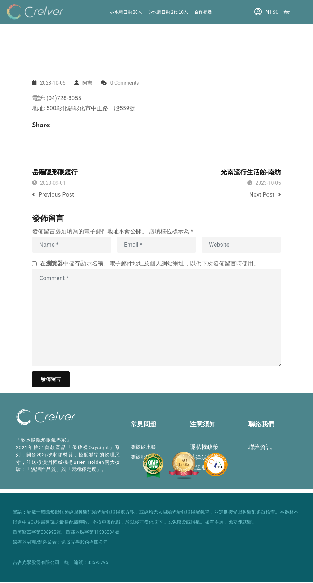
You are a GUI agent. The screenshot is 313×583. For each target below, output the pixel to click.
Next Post (265, 194)
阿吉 (87, 83)
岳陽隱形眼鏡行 (55, 172)
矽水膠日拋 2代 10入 (168, 12)
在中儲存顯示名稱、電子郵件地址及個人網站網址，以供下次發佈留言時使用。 (149, 263)
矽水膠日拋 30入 (126, 12)
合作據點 (203, 12)
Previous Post (53, 194)
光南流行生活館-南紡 (251, 172)
